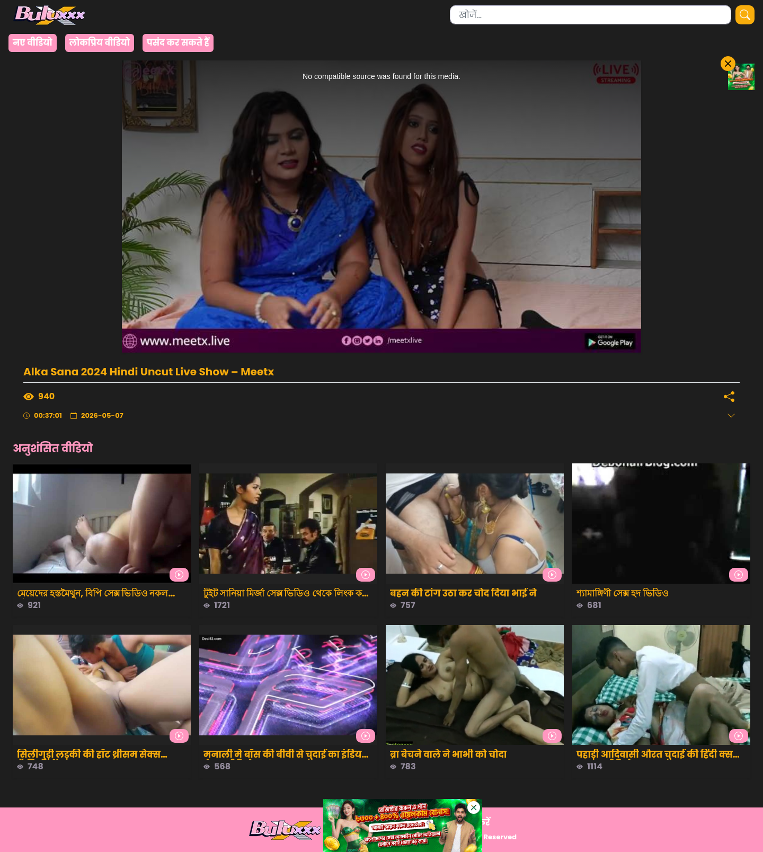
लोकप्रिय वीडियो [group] (99, 43)
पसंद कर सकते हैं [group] (178, 43)
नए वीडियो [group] (32, 43)
